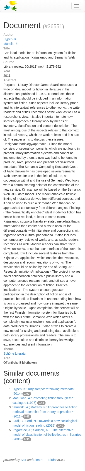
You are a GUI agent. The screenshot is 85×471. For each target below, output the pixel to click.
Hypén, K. (10, 39)
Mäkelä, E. (10, 44)
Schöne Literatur (15, 353)
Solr (23, 460)
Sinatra (38, 460)
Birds (52, 460)
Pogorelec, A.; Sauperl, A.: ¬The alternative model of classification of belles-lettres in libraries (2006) (46, 434)
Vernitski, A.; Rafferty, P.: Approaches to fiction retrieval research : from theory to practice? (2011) (44, 411)
